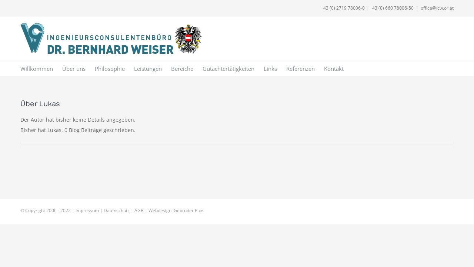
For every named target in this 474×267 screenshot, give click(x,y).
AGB (139, 210)
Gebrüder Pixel (189, 210)
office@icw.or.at (437, 8)
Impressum (87, 210)
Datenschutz (117, 210)
